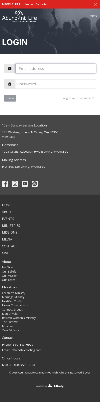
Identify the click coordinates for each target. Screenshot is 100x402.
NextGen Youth (12, 301)
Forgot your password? (78, 98)
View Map (8, 137)
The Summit (10, 322)
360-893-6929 (23, 344)
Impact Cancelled (36, 4)
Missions (9, 232)
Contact (9, 246)
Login (10, 98)
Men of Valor (10, 314)
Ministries (11, 225)
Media (7, 239)
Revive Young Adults (15, 305)
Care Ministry (10, 330)
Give (5, 253)
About (7, 212)
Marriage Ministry (13, 297)
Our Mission (9, 276)
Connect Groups (12, 309)
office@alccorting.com (26, 350)
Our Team (8, 280)
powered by (50, 386)
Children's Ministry (13, 293)
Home (7, 205)
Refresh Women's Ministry (19, 318)
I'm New (7, 267)
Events (8, 219)
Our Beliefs (9, 271)
